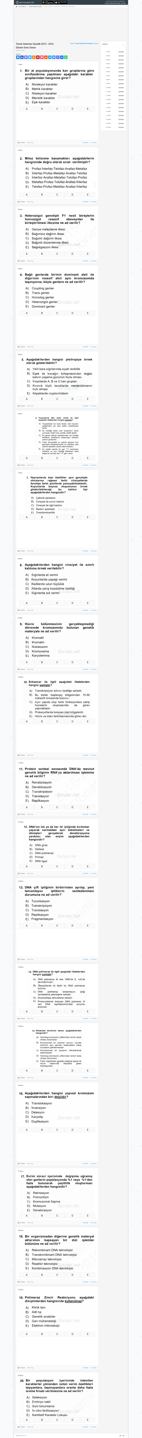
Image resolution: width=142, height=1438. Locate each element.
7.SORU (115, 76)
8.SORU (115, 80)
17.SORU (115, 115)
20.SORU (115, 127)
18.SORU (115, 119)
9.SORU (115, 84)
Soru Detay (94, 142)
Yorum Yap (30, 142)
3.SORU (115, 60)
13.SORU (115, 100)
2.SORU (115, 56)
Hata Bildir (85, 142)
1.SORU (115, 52)
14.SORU (115, 104)
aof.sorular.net (21, 6)
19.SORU (115, 124)
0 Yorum (21, 142)
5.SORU (115, 68)
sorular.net (23, 1435)
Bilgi (122, 1435)
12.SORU (115, 96)
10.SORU (115, 88)
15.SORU (115, 108)
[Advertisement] (71, 23)
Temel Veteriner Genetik (35, 6)
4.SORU (115, 64)
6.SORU (115, 72)
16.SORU (115, 111)
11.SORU (115, 92)
